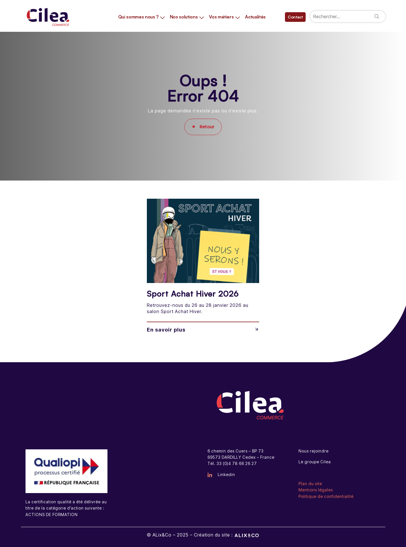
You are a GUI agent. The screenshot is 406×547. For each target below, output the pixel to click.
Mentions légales (316, 489)
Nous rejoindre (314, 451)
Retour (207, 126)
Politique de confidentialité (326, 496)
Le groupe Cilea (315, 461)
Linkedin (221, 474)
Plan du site (310, 483)
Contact (295, 16)
